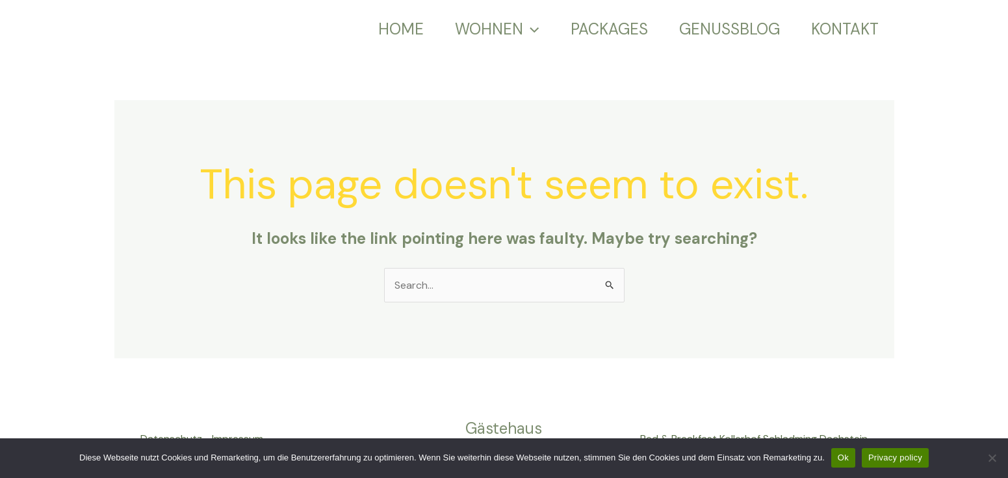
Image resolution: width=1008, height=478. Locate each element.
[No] (991, 457)
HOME (401, 29)
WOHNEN (497, 29)
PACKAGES (609, 29)
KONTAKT (845, 29)
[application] (531, 29)
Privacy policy (895, 457)
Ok (843, 457)
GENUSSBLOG (729, 29)
